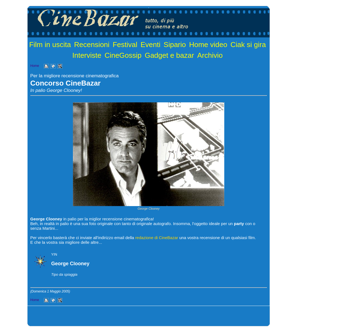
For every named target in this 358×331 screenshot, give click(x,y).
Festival (125, 44)
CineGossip (123, 55)
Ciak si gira (248, 44)
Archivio (210, 55)
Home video (208, 44)
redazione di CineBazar (156, 237)
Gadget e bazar (169, 55)
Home (34, 66)
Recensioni (92, 44)
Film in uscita (50, 44)
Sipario (175, 44)
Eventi (150, 44)
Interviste (87, 55)
